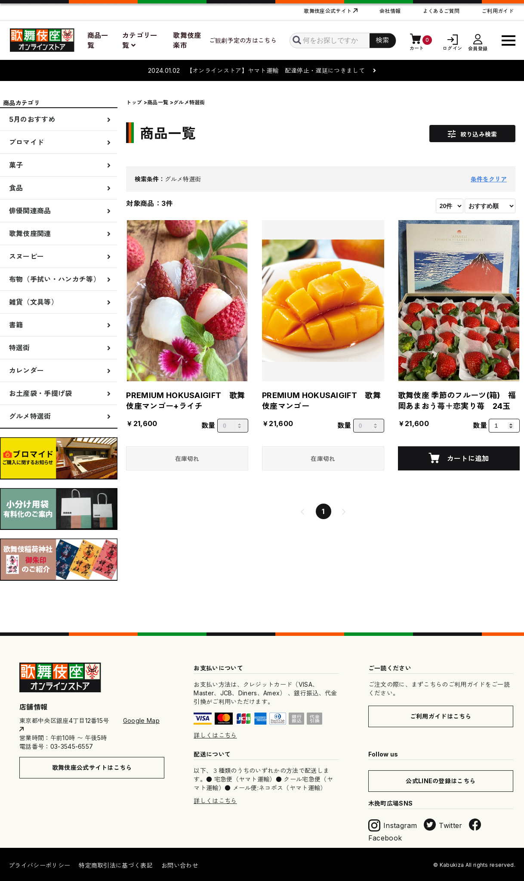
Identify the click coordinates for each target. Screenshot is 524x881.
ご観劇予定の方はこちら (243, 40)
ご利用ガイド (498, 11)
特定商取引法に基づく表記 (116, 865)
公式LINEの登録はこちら (440, 780)
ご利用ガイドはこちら (441, 716)
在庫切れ (187, 458)
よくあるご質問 (441, 11)
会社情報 (390, 11)
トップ (134, 102)
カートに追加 (467, 458)
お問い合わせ (179, 865)
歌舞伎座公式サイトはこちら (92, 767)
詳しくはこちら (215, 735)
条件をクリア (489, 179)
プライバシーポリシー (39, 865)
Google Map (141, 720)
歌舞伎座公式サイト (327, 11)
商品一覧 (97, 40)
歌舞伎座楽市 (187, 40)
